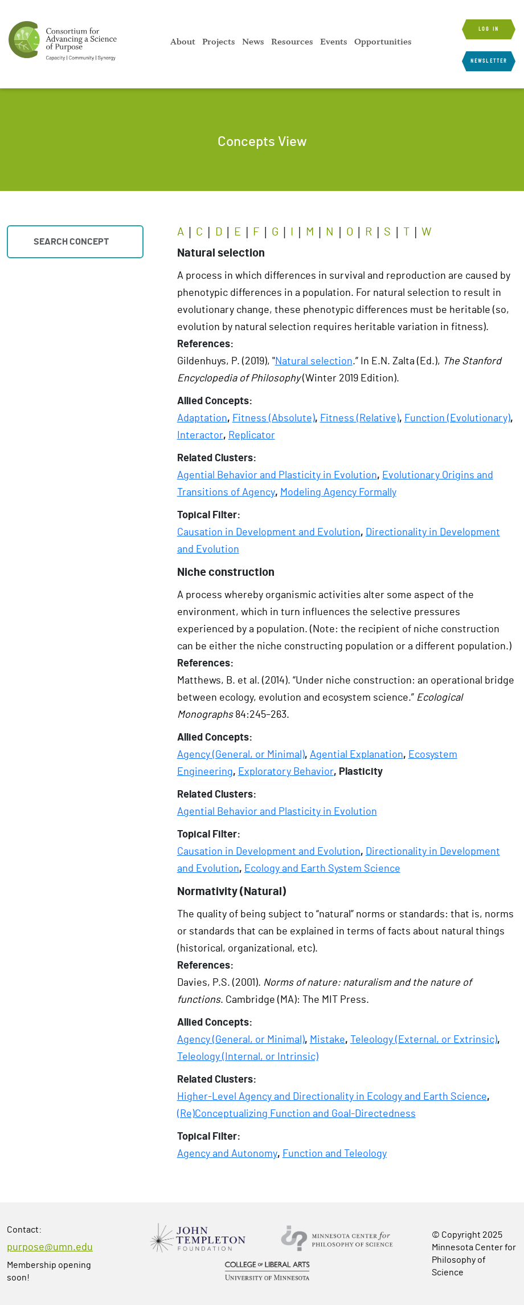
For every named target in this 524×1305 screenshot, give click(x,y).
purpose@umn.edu (50, 1247)
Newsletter (488, 61)
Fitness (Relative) (359, 418)
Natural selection (314, 361)
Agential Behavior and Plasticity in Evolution (277, 475)
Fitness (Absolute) (273, 418)
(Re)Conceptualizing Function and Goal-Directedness (296, 1114)
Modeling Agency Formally (338, 492)
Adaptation (202, 418)
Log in (488, 29)
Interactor (200, 435)
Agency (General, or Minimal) (241, 755)
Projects (218, 41)
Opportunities (383, 41)
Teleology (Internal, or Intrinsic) (247, 1057)
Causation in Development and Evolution (269, 532)
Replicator (251, 435)
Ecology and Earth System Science (322, 869)
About (182, 41)
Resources (292, 41)
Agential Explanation (356, 755)
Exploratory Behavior (286, 772)
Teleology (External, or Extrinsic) (423, 1040)
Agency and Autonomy (227, 1154)
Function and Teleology (335, 1154)
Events (333, 41)
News (253, 41)
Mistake (327, 1040)
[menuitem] (183, 41)
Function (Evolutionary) (457, 418)
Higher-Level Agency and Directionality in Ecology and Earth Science (332, 1097)
